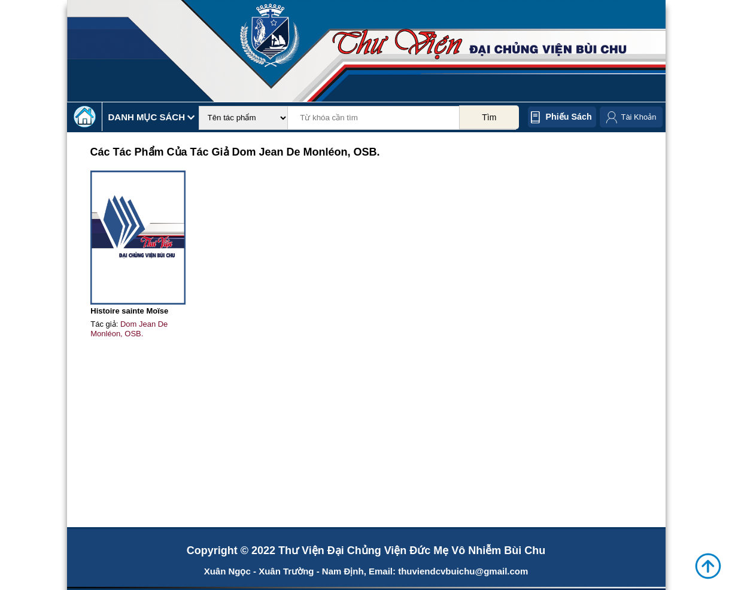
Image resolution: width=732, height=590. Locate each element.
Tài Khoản (638, 116)
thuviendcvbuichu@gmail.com (463, 571)
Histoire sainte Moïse (129, 310)
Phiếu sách (569, 116)
